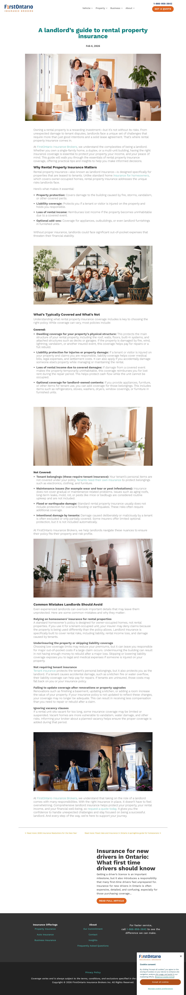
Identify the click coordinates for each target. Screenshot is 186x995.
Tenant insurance (44, 670)
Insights (93, 940)
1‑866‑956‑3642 (136, 929)
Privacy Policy (93, 972)
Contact (93, 934)
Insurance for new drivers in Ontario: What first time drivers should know (126, 860)
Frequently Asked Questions (93, 945)
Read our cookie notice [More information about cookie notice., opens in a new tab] (165, 988)
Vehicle (86, 8)
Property (100, 8)
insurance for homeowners (131, 175)
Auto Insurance (45, 934)
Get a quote (163, 9)
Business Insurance (45, 940)
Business (115, 8)
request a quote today (102, 808)
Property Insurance (45, 929)
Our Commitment (93, 929)
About (129, 8)
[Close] (181, 967)
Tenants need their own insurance (99, 480)
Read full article (111, 901)
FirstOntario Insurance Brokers (57, 146)
